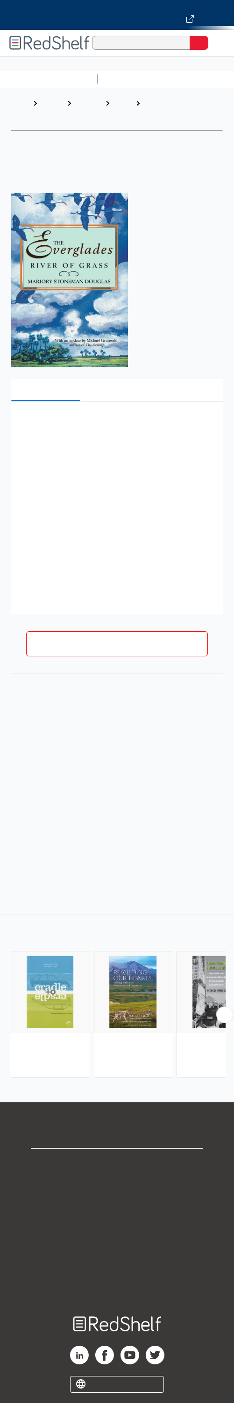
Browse (51, 103)
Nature (123, 103)
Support (117, 1184)
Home (21, 103)
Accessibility (117, 1265)
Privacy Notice (117, 1204)
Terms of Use (117, 1225)
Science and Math (183, 78)
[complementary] (117, 997)
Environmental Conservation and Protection (173, 112)
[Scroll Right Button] (224, 1014)
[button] (116, 423)
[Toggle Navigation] (217, 43)
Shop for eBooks (117, 1163)
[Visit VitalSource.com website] (117, 15)
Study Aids (126, 78)
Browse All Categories (48, 78)
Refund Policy (117, 1245)
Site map (117, 1286)
